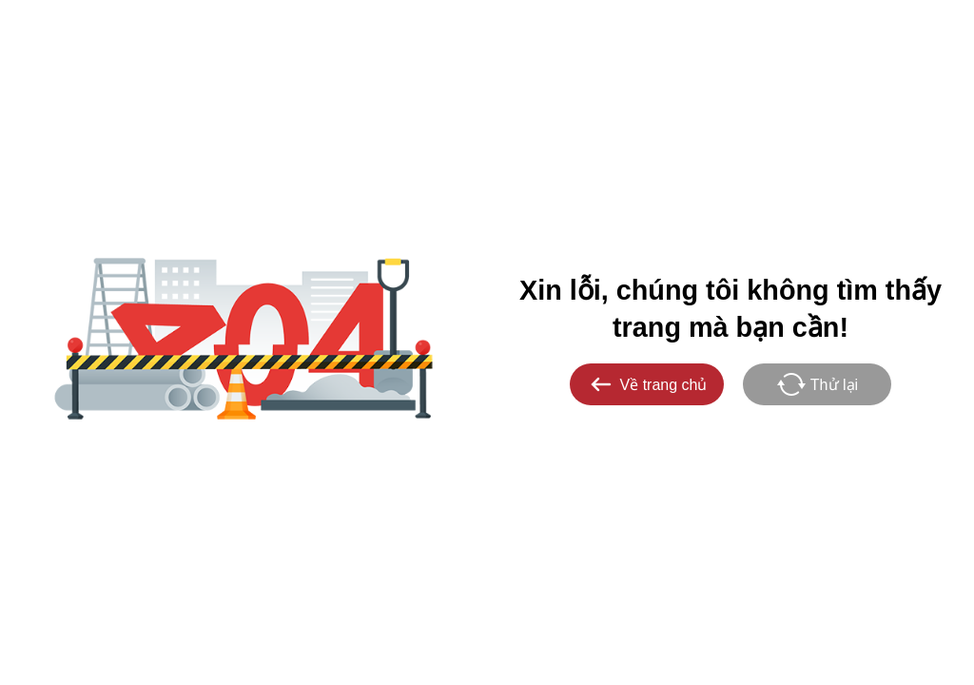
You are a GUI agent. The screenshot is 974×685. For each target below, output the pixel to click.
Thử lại (817, 384)
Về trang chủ (647, 384)
